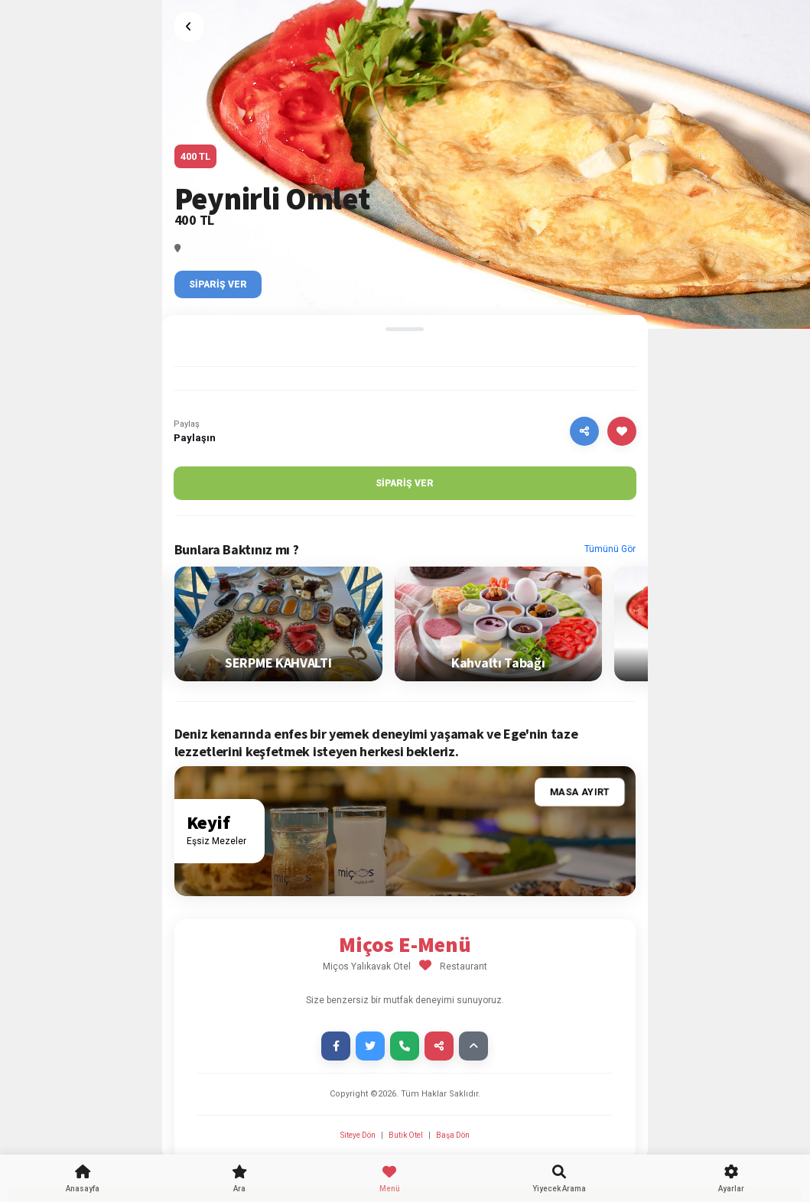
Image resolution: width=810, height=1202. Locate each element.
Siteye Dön (358, 1135)
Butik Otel (406, 1135)
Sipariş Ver (218, 284)
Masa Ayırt (579, 792)
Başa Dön (453, 1135)
